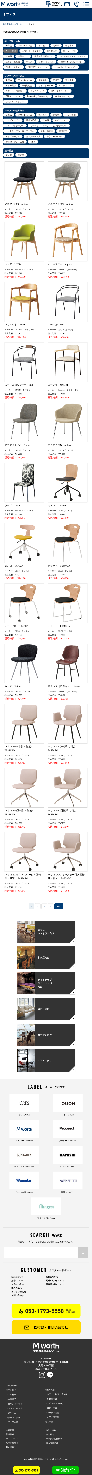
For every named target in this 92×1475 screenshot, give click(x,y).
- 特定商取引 (10, 1447)
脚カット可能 (69, 51)
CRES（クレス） (46, 62)
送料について (52, 1276)
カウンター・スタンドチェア (72, 56)
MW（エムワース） (60, 91)
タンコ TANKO (14, 565)
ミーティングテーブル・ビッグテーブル (48, 126)
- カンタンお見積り (53, 1438)
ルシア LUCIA (13, 264)
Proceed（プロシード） (71, 62)
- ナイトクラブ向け (53, 1403)
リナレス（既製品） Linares (64, 686)
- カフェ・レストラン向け (56, 1394)
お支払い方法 (17, 1284)
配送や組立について (55, 1280)
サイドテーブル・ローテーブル (20, 131)
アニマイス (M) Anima (17, 445)
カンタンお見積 (18, 1291)
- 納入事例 (48, 1421)
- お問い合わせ (11, 1443)
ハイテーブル (61, 120)
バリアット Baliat (15, 324)
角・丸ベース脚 (33, 136)
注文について (17, 1276)
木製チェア (23, 56)
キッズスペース (37, 91)
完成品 (56, 45)
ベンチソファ (65, 85)
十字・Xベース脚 (54, 136)
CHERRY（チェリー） (38, 67)
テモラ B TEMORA (59, 626)
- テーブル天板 (12, 1417)
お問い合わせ (17, 1295)
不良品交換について (55, 1284)
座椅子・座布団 (13, 62)
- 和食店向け (50, 1399)
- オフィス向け (51, 1417)
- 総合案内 (49, 1434)
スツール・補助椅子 (15, 91)
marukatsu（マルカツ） (65, 67)
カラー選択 (11, 51)
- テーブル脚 (11, 1422)
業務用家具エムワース (12, 24)
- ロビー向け (50, 1408)
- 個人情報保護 (51, 1443)
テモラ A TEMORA (59, 565)
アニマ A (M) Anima (59, 445)
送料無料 (42, 45)
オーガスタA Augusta (60, 264)
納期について (17, 1280)
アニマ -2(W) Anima (16, 204)
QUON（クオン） (14, 67)
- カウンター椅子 (13, 1404)
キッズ (29, 62)
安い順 (9, 155)
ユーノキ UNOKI (58, 385)
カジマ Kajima (13, 686)
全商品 (9, 45)
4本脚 (33, 142)
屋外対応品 (52, 51)
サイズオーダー (45, 85)
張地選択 (69, 45)
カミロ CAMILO (57, 505)
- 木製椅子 (10, 1394)
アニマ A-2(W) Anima (60, 204)
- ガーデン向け (51, 1412)
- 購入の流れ (50, 1430)
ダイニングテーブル (15, 126)
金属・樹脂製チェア (43, 56)
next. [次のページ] (59, 906)
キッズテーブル (13, 136)
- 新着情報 (9, 1434)
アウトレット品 (25, 45)
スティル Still (56, 324)
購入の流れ (16, 1288)
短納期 (9, 56)
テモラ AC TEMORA (17, 626)
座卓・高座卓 (47, 131)
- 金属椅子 (10, 1399)
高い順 (21, 155)
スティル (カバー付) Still (19, 385)
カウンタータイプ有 (31, 51)
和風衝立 (63, 131)
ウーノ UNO (12, 505)
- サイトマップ (11, 1438)
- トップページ (11, 1385)
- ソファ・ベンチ (13, 1408)
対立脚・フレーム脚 (15, 142)
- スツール (10, 1413)
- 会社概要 (9, 1430)
